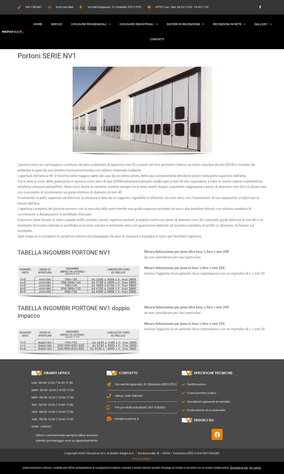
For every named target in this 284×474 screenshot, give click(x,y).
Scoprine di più (239, 467)
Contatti (157, 39)
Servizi (56, 24)
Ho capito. (255, 467)
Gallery (263, 24)
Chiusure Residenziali (91, 24)
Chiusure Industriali (139, 24)
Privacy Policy (142, 459)
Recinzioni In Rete (229, 24)
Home (38, 24)
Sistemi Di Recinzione (185, 24)
